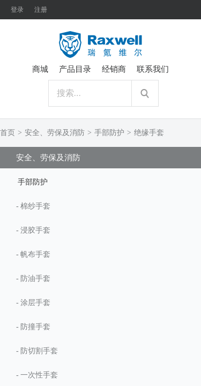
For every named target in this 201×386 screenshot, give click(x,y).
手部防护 (109, 133)
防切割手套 (39, 351)
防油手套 (35, 278)
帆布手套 (35, 254)
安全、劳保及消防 (55, 133)
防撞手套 (35, 327)
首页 (7, 133)
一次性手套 (39, 375)
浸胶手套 (35, 230)
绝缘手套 (149, 133)
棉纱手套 (35, 206)
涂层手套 (35, 303)
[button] (100, 181)
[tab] (100, 181)
